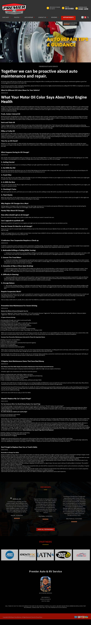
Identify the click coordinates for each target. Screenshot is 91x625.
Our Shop (5, 17)
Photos (16, 17)
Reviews (54, 17)
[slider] (67, 24)
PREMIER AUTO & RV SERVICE (48, 66)
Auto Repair (29, 17)
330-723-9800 (69, 8)
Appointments (68, 17)
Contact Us (42, 17)
